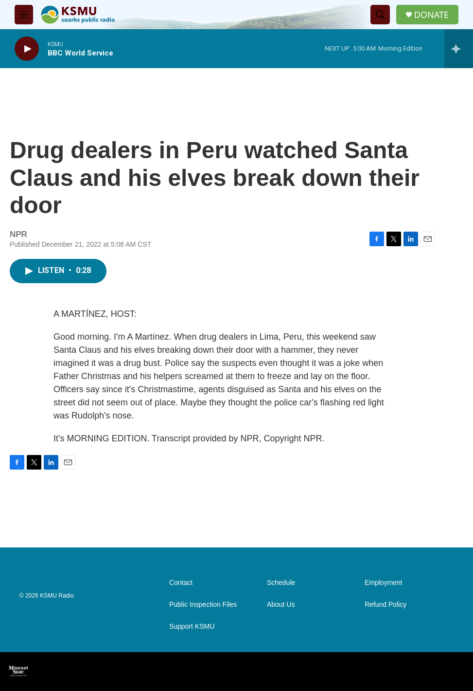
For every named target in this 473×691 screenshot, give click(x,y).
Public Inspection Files (203, 604)
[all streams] (458, 48)
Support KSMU (191, 626)
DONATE (431, 15)
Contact (181, 582)
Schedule (281, 582)
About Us (281, 604)
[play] (27, 49)
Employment (384, 582)
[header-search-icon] (380, 14)
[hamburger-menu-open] (24, 14)
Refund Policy (385, 604)
